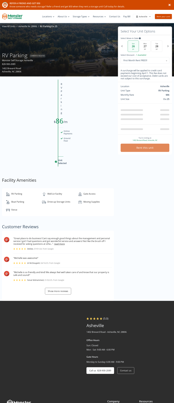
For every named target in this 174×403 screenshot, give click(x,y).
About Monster (114, 388)
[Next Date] (168, 46)
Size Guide (144, 388)
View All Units (8, 26)
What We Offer (114, 393)
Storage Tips (145, 383)
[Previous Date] (122, 46)
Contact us (125, 341)
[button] (9, 394)
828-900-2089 (8, 64)
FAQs (141, 378)
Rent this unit (145, 147)
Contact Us (112, 398)
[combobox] (145, 60)
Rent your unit (163, 16)
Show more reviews (58, 262)
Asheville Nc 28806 (27, 26)
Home (110, 378)
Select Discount (133, 55)
